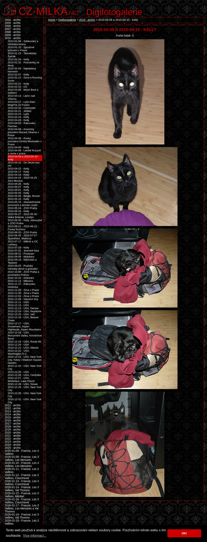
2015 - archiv (13, 417)
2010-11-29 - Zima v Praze (23, 290)
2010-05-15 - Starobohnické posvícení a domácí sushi (24, 203)
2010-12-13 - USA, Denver (23, 308)
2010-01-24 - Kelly (18, 59)
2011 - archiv (13, 405)
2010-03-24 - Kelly (18, 117)
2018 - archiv (13, 426)
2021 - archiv (13, 435)
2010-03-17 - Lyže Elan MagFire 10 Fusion (21, 103)
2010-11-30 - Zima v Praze (23, 293)
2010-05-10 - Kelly (18, 198)
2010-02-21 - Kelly (18, 83)
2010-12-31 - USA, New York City (24, 401)
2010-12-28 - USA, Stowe (23, 384)
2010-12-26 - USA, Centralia (24, 375)
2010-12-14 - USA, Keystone (24, 311)
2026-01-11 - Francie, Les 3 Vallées (22, 471)
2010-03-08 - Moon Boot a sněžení (23, 91)
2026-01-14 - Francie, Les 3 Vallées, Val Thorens (22, 489)
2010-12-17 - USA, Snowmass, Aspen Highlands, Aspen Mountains (24, 326)
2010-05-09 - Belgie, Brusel (24, 195)
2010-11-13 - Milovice (20, 280)
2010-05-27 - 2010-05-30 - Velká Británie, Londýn (23, 216)
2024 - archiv (13, 444)
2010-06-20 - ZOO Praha (22, 232)
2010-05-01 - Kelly (18, 189)
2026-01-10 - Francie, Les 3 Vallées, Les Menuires (22, 464)
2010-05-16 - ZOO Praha (22, 208)
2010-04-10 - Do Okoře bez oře (24, 164)
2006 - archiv (13, 26)
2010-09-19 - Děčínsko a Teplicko (22, 261)
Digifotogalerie (114, 12)
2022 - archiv (13, 438)
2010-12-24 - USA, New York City (24, 367)
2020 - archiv (13, 432)
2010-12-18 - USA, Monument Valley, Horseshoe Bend (25, 335)
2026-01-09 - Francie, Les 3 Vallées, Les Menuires (22, 458)
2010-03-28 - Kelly (18, 120)
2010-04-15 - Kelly (18, 168)
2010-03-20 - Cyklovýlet (21, 107)
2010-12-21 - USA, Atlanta (23, 347)
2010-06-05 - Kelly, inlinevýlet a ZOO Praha (25, 222)
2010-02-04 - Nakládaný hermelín (22, 70)
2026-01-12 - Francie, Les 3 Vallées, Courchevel (22, 477)
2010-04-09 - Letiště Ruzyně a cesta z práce (24, 152)
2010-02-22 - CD (17, 86)
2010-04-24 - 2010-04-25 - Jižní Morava (23, 179)
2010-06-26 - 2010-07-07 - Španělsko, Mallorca (23, 237)
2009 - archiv (13, 35)
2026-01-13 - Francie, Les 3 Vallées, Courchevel (22, 483)
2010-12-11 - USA (18, 302)
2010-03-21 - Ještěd (19, 110)
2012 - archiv (13, 408)
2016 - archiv (13, 420)
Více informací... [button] (34, 535)
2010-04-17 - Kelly (18, 171)
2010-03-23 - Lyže (18, 114)
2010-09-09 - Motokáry (21, 256)
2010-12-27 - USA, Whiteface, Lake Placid (21, 380)
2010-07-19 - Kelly (18, 247)
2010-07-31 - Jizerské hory (23, 250)
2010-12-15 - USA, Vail (21, 314)
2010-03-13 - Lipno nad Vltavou (21, 97)
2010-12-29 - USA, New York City (24, 389)
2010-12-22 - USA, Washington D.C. (19, 352)
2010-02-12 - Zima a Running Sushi (25, 79)
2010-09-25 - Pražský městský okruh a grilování (23, 267)
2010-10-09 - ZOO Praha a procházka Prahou (23, 273)
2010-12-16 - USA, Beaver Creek (23, 319)
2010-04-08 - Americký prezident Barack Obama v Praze (23, 132)
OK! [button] (184, 533)
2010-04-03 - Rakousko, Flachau (22, 125)
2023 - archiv (13, 441)
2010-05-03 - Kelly (18, 192)
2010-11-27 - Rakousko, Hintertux (22, 285)
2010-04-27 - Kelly (18, 186)
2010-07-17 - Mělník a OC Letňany (23, 243)
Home (51, 19)
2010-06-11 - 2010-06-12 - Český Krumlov (23, 228)
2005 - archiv (13, 22)
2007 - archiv (13, 29)
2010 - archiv (87, 19)
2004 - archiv (13, 19)
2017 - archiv (13, 423)
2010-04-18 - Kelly (18, 174)
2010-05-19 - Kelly (18, 211)
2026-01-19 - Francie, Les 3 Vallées (22, 522)
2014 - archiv (13, 414)
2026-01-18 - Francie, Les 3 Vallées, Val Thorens (22, 516)
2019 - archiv (13, 429)
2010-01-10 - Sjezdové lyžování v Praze (21, 49)
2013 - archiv (13, 411)
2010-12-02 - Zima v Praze (23, 296)
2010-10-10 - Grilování (21, 277)
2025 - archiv (13, 447)
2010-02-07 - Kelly (18, 74)
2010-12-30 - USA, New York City (24, 395)
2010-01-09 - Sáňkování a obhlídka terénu (23, 43)
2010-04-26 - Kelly (18, 183)
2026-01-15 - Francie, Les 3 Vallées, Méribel (22, 495)
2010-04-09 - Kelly (18, 147)
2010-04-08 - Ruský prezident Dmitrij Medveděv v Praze (25, 141)
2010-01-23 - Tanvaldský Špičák (22, 55)
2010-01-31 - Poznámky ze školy (23, 64)
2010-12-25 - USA (18, 371)
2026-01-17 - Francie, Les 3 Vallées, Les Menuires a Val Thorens (22, 508)
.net (49, 10)
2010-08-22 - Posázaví (21, 253)
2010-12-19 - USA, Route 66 (24, 341)
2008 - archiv (13, 32)
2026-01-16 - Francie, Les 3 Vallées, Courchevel (22, 501)
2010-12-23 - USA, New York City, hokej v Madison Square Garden (25, 359)
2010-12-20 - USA (18, 344)
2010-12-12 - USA (18, 305)
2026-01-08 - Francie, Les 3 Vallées (22, 452)
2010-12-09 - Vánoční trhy (23, 299)
